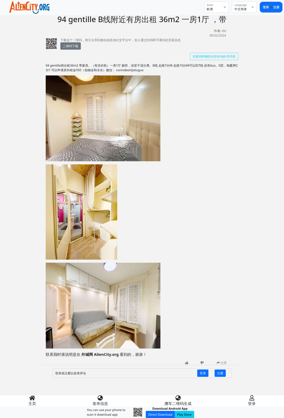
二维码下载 (70, 46)
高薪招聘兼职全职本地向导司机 (214, 56)
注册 (276, 7)
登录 (266, 7)
